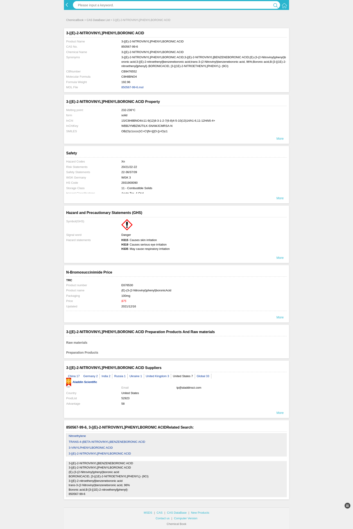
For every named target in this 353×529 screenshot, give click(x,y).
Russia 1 (120, 376)
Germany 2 (90, 376)
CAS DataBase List (98, 20)
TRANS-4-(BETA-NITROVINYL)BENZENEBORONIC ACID (107, 441)
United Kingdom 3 (157, 376)
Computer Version (185, 518)
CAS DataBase (177, 512)
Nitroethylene (77, 436)
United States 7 (183, 376)
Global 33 (203, 376)
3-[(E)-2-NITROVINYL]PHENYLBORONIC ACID (100, 453)
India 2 (106, 376)
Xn (123, 161)
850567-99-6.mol (132, 87)
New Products (200, 512)
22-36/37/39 (129, 172)
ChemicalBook (75, 20)
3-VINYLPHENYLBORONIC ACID (91, 447)
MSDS (148, 512)
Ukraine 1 (135, 376)
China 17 (74, 376)
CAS (160, 512)
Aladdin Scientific (81, 382)
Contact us (163, 518)
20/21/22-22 (129, 167)
